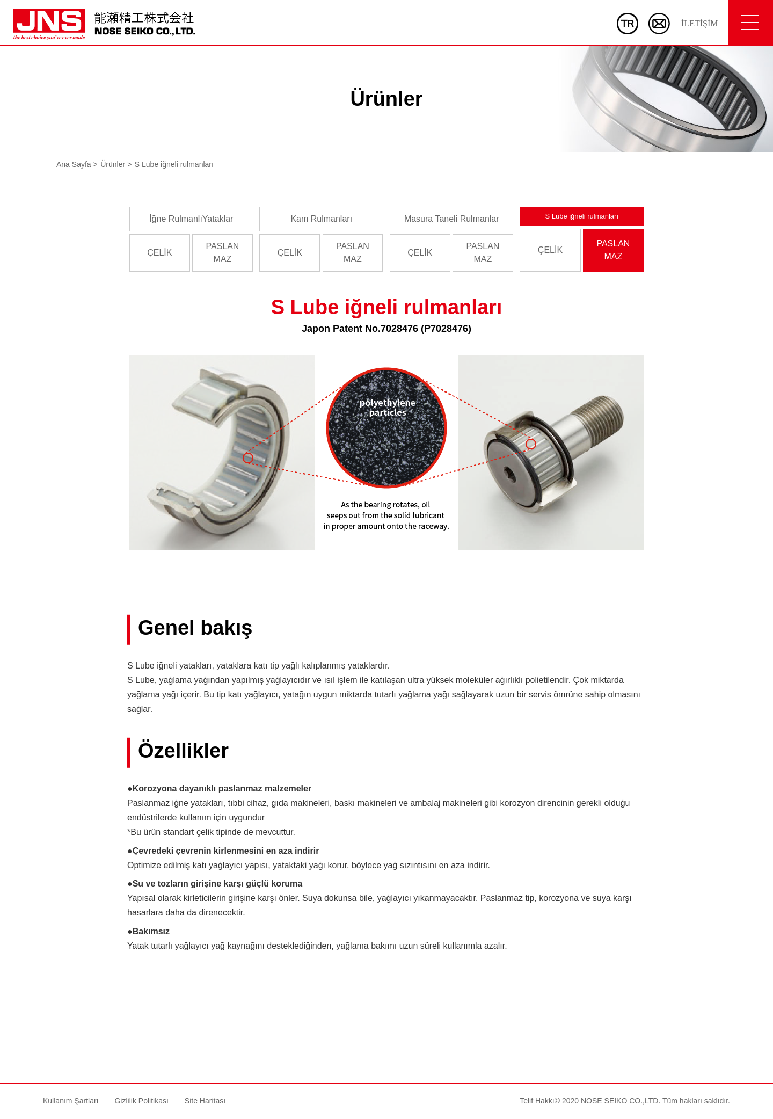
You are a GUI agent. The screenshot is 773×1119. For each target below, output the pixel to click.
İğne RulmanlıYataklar (191, 218)
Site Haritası (205, 1100)
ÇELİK (159, 252)
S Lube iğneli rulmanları (581, 216)
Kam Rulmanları (321, 218)
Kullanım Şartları (70, 1100)
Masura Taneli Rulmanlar (451, 218)
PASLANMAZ (222, 253)
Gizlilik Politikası (141, 1100)
